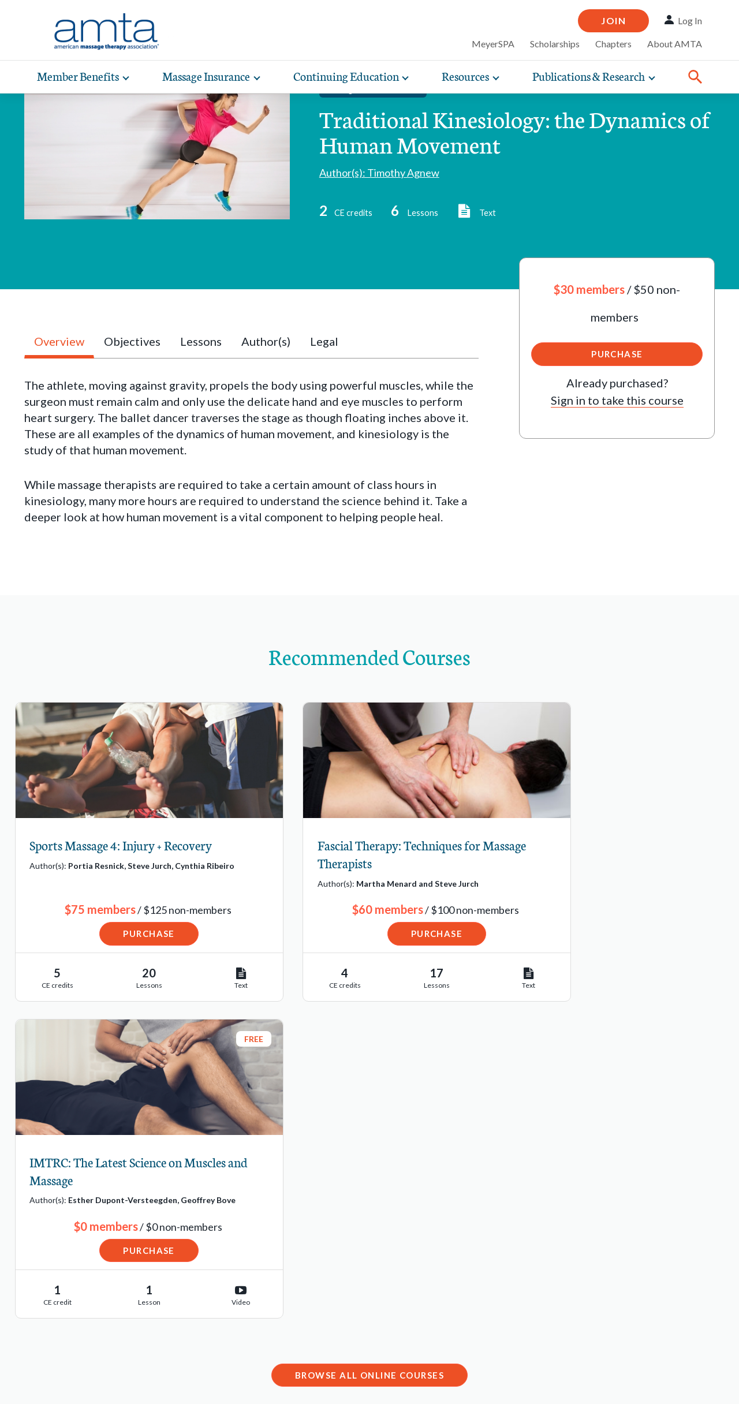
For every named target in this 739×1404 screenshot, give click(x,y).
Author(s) (265, 341)
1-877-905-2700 (306, 1308)
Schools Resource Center (102, 1278)
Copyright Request (166, 1383)
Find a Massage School (96, 1231)
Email (277, 1274)
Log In (690, 20)
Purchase (617, 354)
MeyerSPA (493, 43)
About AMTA (674, 43)
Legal (324, 341)
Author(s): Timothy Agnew (379, 172)
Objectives (132, 341)
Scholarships (555, 43)
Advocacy (62, 1325)
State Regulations (83, 1302)
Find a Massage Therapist (103, 1208)
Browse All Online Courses (369, 1070)
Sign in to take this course (617, 400)
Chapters (613, 43)
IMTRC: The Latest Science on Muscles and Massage (593, 854)
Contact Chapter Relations (569, 1291)
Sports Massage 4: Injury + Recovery (121, 845)
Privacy (92, 1383)
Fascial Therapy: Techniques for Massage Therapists (354, 854)
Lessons (201, 341)
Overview (59, 341)
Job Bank (60, 1254)
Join (613, 20)
